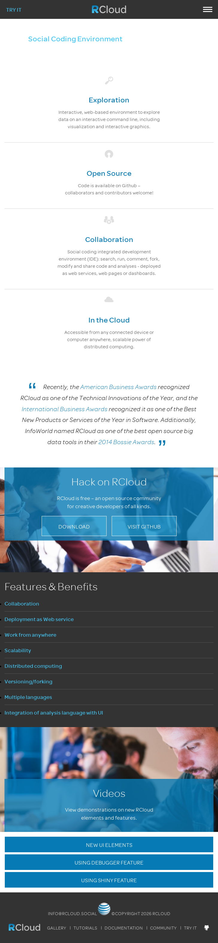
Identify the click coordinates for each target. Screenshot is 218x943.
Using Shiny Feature (109, 880)
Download (74, 526)
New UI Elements (109, 845)
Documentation (124, 928)
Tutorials (85, 928)
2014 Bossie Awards (126, 442)
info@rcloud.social (72, 913)
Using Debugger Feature (109, 862)
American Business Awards (118, 387)
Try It (14, 10)
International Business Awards (65, 409)
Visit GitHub (144, 526)
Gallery (56, 928)
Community (163, 928)
